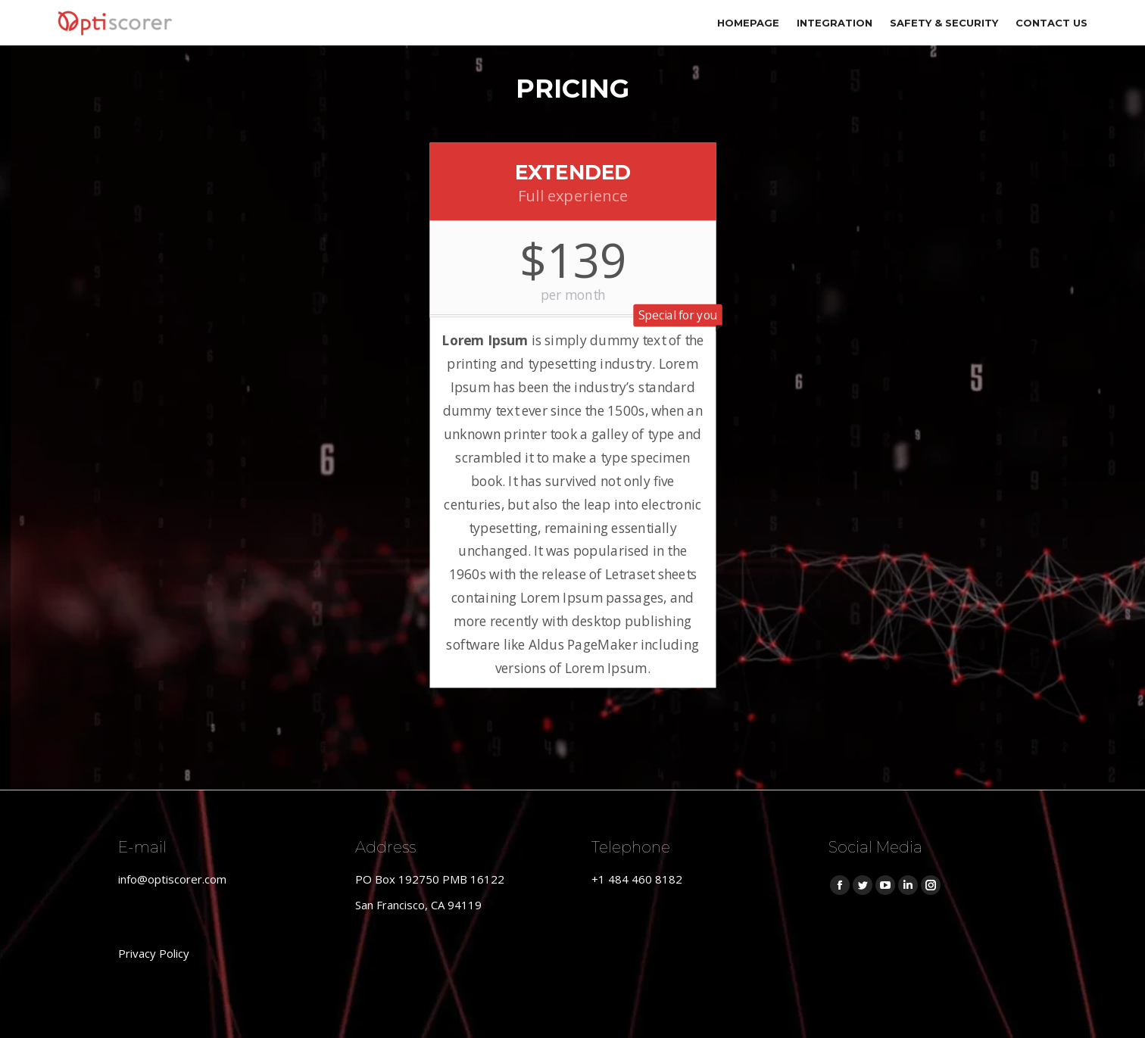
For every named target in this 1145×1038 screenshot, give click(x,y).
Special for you (677, 315)
